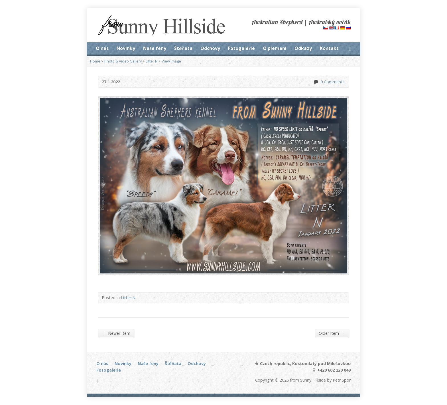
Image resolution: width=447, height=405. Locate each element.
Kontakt (329, 48)
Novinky (126, 48)
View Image (171, 61)
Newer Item (116, 333)
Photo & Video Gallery (123, 61)
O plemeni (275, 48)
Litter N (152, 61)
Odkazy (303, 48)
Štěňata (183, 48)
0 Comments (315, 81)
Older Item (332, 333)
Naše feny (154, 48)
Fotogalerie (241, 48)
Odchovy (210, 48)
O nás (102, 48)
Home (95, 61)
